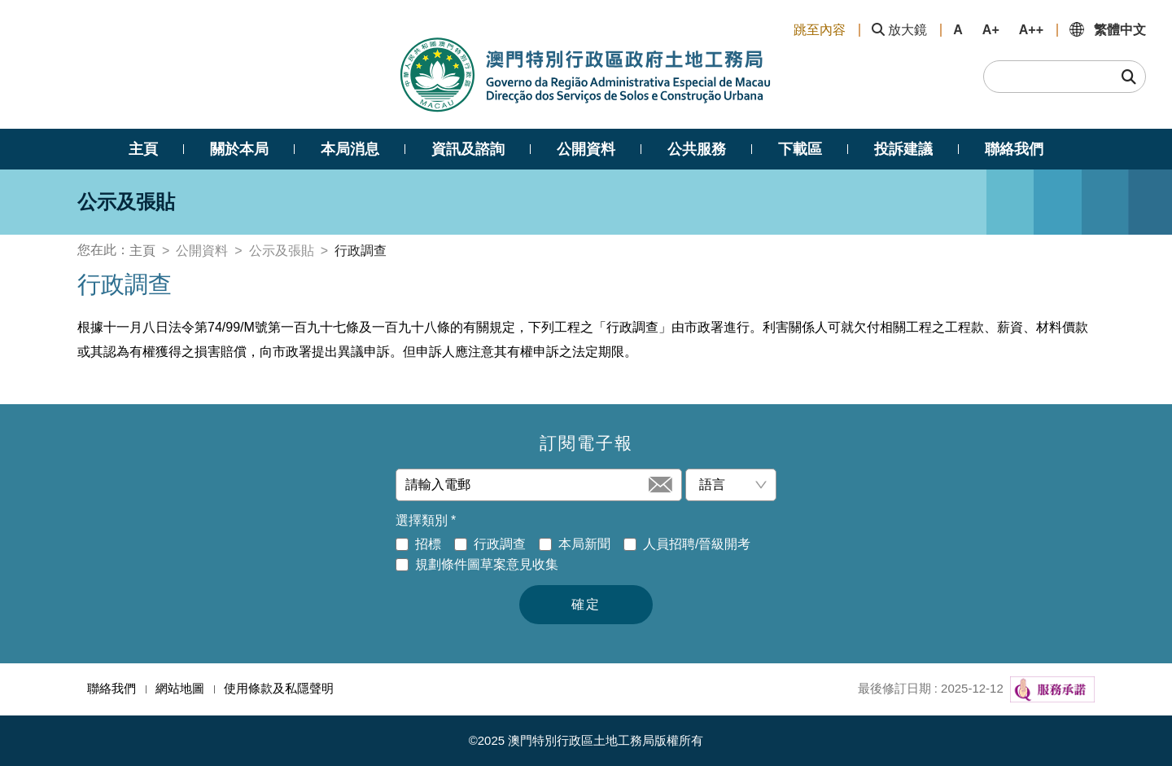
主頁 (142, 251)
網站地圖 (179, 688)
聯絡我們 (111, 688)
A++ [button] (1031, 30)
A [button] (958, 30)
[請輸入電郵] (525, 485)
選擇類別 (426, 520)
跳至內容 (820, 30)
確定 (586, 604)
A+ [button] (990, 30)
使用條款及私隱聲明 (279, 688)
